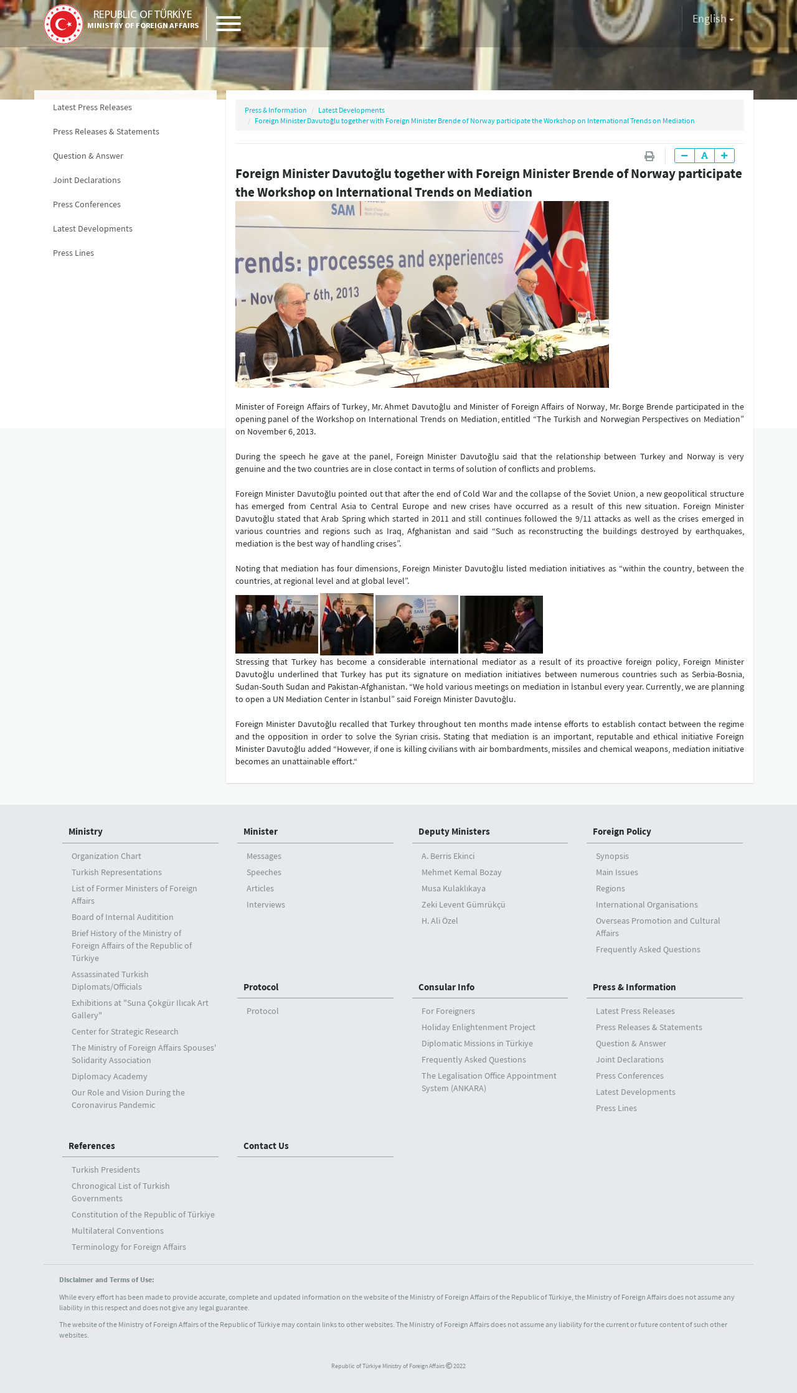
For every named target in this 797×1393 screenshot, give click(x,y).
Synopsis (612, 855)
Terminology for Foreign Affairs (129, 1246)
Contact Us (266, 1145)
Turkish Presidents (106, 1169)
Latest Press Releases (92, 107)
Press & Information (276, 110)
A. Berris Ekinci (448, 855)
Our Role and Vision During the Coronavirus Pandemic (128, 1098)
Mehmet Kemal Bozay (462, 872)
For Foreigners (448, 1010)
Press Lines (73, 252)
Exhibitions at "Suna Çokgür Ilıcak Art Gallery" (140, 1009)
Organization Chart (106, 855)
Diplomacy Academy (110, 1076)
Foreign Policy (622, 831)
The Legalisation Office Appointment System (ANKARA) (489, 1082)
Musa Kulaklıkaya (454, 888)
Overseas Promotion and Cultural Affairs (658, 927)
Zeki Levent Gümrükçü (464, 904)
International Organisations (647, 904)
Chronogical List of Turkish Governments (121, 1192)
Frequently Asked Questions (648, 949)
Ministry (85, 831)
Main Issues (617, 872)
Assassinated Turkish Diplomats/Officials (110, 980)
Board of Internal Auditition (123, 916)
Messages (264, 855)
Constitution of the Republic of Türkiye (143, 1214)
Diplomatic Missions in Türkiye (477, 1043)
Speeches (264, 872)
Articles (260, 888)
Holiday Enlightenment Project (478, 1027)
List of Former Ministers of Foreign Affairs (134, 894)
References (91, 1145)
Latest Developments (93, 228)
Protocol (260, 987)
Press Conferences (87, 204)
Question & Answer (88, 155)
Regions (610, 888)
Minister (260, 831)
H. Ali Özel (440, 920)
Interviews (266, 904)
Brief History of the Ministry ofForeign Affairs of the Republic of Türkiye (132, 945)
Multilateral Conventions (118, 1230)
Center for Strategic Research (125, 1031)
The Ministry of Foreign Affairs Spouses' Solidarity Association (144, 1054)
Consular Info (446, 987)
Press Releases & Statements (106, 131)
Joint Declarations (87, 179)
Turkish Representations (117, 872)
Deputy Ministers (454, 831)
